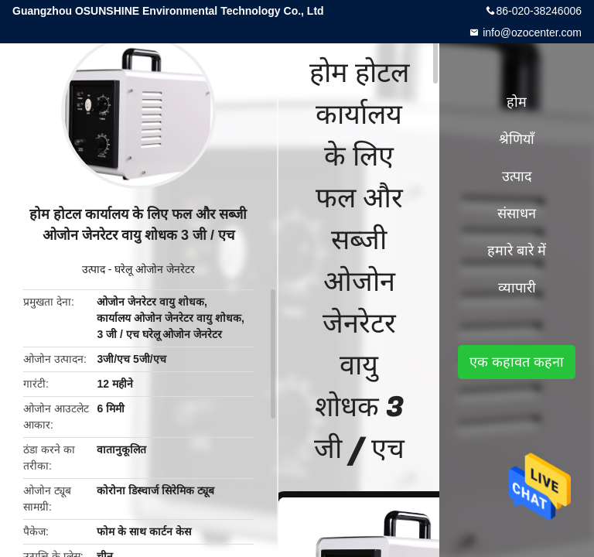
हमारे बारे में (516, 250)
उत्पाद (93, 269)
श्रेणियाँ (516, 139)
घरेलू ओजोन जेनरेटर (154, 269)
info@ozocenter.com (531, 32)
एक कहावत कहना (516, 362)
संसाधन (516, 213)
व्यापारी (517, 288)
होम (517, 102)
